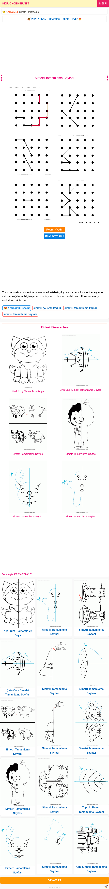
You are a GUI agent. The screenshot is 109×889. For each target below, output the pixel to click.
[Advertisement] (54, 48)
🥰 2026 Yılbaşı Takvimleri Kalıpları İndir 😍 (54, 19)
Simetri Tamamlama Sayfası (28, 453)
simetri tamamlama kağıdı (80, 308)
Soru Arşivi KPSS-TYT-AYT (16, 574)
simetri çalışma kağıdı (47, 308)
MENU (103, 3)
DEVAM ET (54, 880)
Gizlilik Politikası (54, 888)
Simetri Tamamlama (29, 12)
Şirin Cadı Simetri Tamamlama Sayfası (81, 389)
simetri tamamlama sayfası (20, 314)
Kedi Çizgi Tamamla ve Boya (28, 391)
